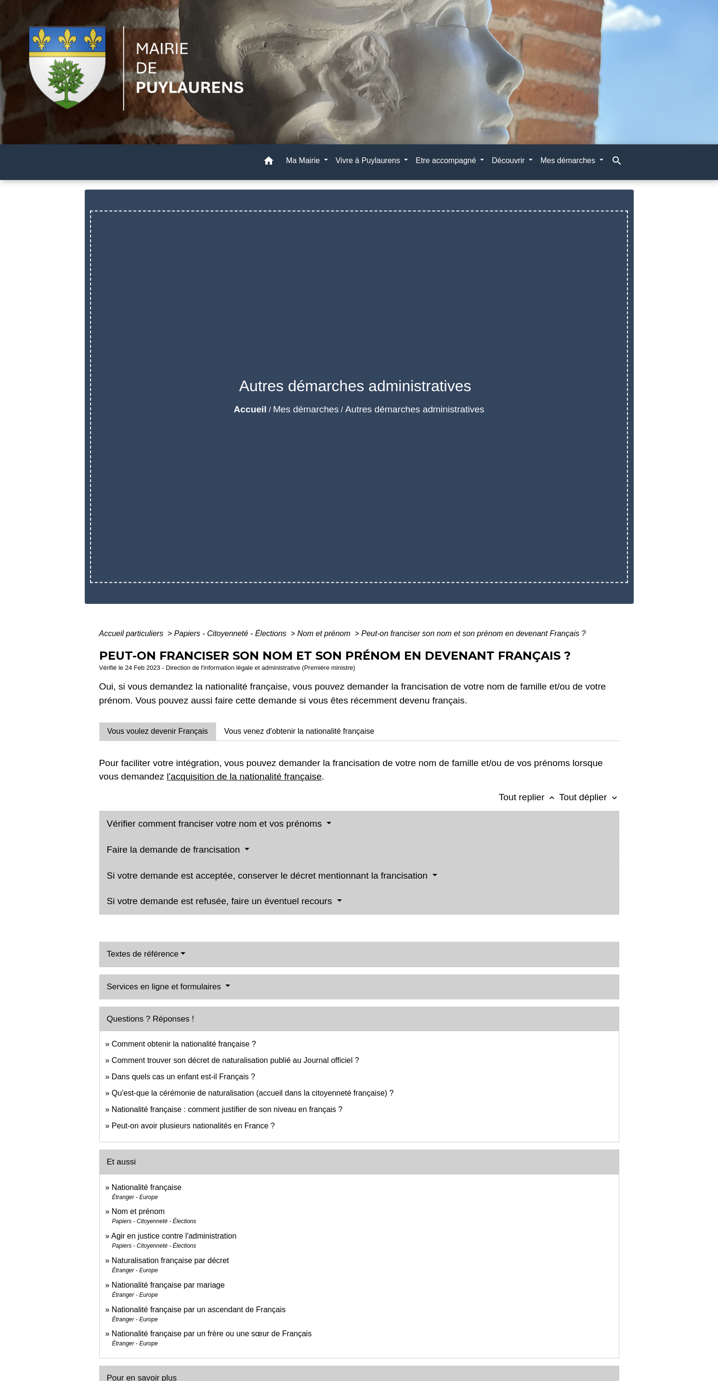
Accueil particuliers (132, 633)
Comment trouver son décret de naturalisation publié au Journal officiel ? (235, 1060)
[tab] (157, 731)
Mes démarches (306, 409)
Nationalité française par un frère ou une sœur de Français (212, 1334)
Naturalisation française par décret (170, 1260)
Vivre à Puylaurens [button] (369, 160)
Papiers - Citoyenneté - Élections (231, 633)
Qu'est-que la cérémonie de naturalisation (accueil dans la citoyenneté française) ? (253, 1093)
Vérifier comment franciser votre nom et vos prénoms (216, 823)
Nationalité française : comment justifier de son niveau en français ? (227, 1109)
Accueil (250, 409)
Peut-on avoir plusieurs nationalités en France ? (193, 1126)
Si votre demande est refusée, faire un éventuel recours (221, 901)
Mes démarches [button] (568, 160)
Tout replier (529, 797)
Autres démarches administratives (414, 409)
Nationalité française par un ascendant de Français (199, 1309)
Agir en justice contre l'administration (173, 1236)
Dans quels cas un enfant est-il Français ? (183, 1077)
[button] (268, 162)
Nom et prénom (324, 633)
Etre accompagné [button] (447, 160)
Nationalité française (147, 1187)
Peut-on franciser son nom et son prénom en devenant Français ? (473, 633)
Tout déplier (589, 797)
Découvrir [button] (509, 160)
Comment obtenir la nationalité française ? (184, 1044)
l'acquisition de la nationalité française (244, 776)
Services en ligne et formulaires (165, 986)
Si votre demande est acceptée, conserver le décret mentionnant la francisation (269, 875)
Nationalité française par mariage (168, 1285)
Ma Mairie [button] (304, 160)
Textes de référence (143, 954)
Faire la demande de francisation (175, 849)
